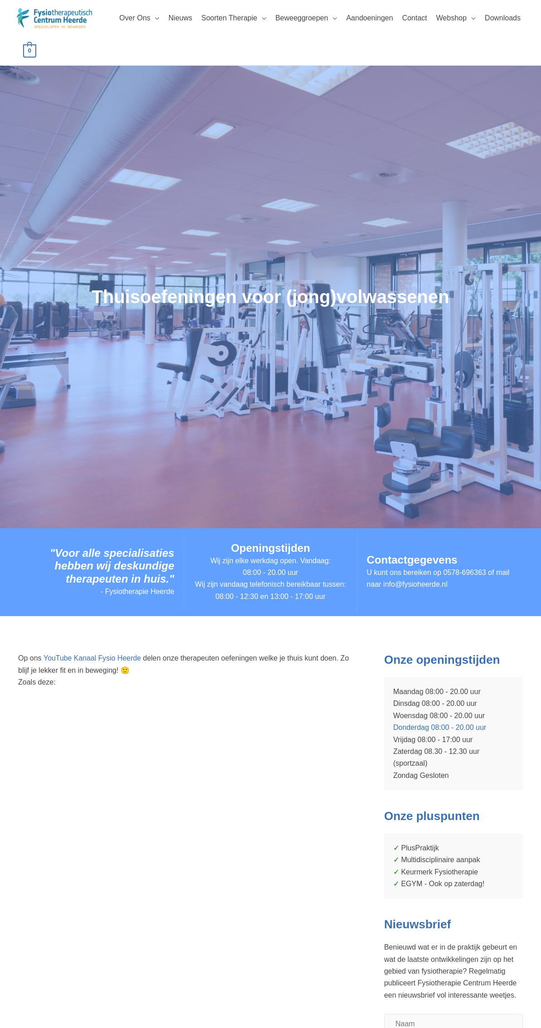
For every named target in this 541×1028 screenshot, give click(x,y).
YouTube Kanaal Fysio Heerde (93, 658)
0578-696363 (464, 572)
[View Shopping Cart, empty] (29, 50)
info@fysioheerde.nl (415, 585)
